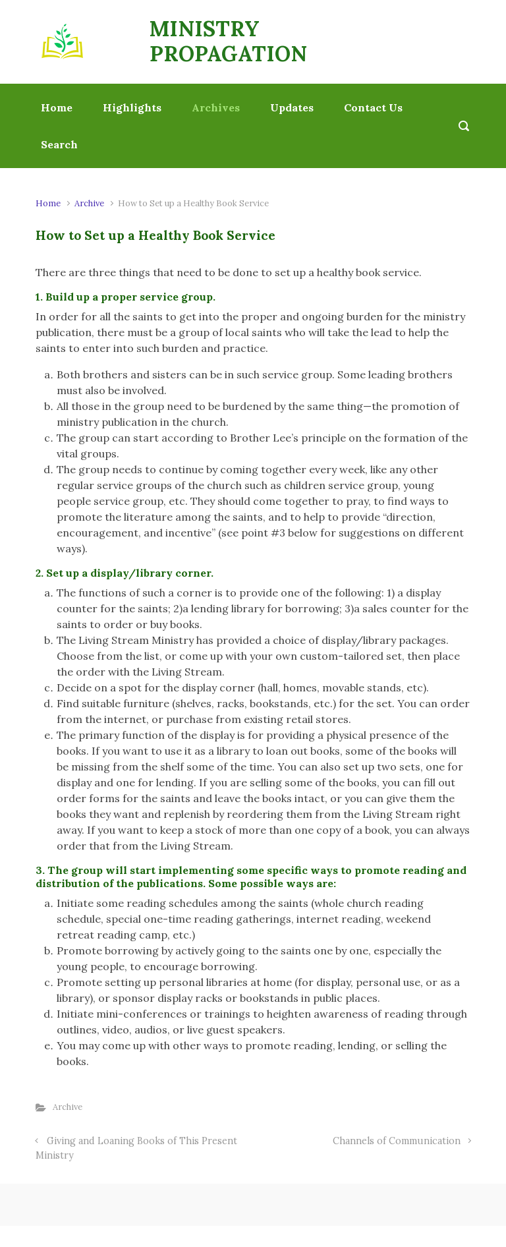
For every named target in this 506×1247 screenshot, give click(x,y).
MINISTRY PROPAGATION (228, 41)
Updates (292, 107)
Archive (89, 203)
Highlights (132, 107)
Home (56, 107)
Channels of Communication (397, 1141)
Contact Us (373, 107)
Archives (216, 107)
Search (59, 144)
